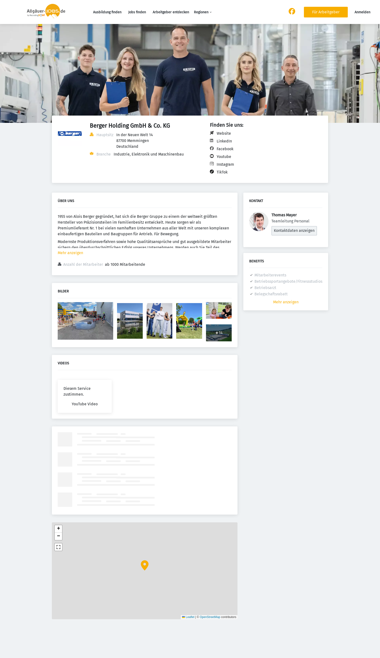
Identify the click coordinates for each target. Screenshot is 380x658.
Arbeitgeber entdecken (171, 12)
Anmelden (362, 12)
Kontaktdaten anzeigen (294, 230)
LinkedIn (224, 141)
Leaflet (188, 617)
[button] (144, 565)
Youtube (224, 156)
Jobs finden (137, 12)
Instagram (225, 164)
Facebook (225, 149)
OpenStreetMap (210, 617)
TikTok (222, 172)
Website (224, 133)
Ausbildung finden (107, 12)
